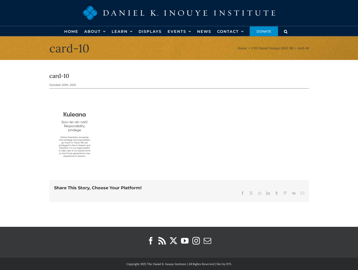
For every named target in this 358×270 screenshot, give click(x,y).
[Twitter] (173, 241)
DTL (229, 264)
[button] (286, 31)
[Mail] (207, 241)
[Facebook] (151, 241)
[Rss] (162, 241)
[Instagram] (196, 241)
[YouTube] (185, 241)
